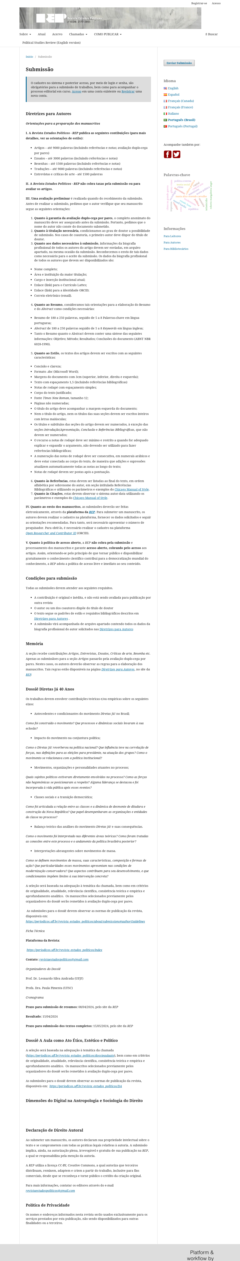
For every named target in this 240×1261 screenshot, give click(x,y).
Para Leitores (172, 236)
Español (173, 94)
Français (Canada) (181, 101)
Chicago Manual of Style (132, 489)
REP (28, 675)
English (173, 88)
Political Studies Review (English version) (51, 43)
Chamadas (77, 34)
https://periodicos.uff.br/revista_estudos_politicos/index (64, 950)
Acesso (216, 3)
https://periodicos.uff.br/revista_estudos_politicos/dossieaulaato (70, 1055)
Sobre (24, 34)
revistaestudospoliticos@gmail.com (64, 959)
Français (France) (180, 107)
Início (29, 56)
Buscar (212, 34)
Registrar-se (199, 3)
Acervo (57, 34)
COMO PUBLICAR (106, 34)
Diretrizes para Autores (51, 619)
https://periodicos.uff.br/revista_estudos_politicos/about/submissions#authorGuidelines (85, 921)
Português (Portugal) (182, 126)
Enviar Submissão (179, 63)
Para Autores (172, 242)
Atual (41, 34)
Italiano (173, 113)
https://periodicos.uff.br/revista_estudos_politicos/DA (85, 1086)
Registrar (128, 91)
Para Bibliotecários (176, 249)
